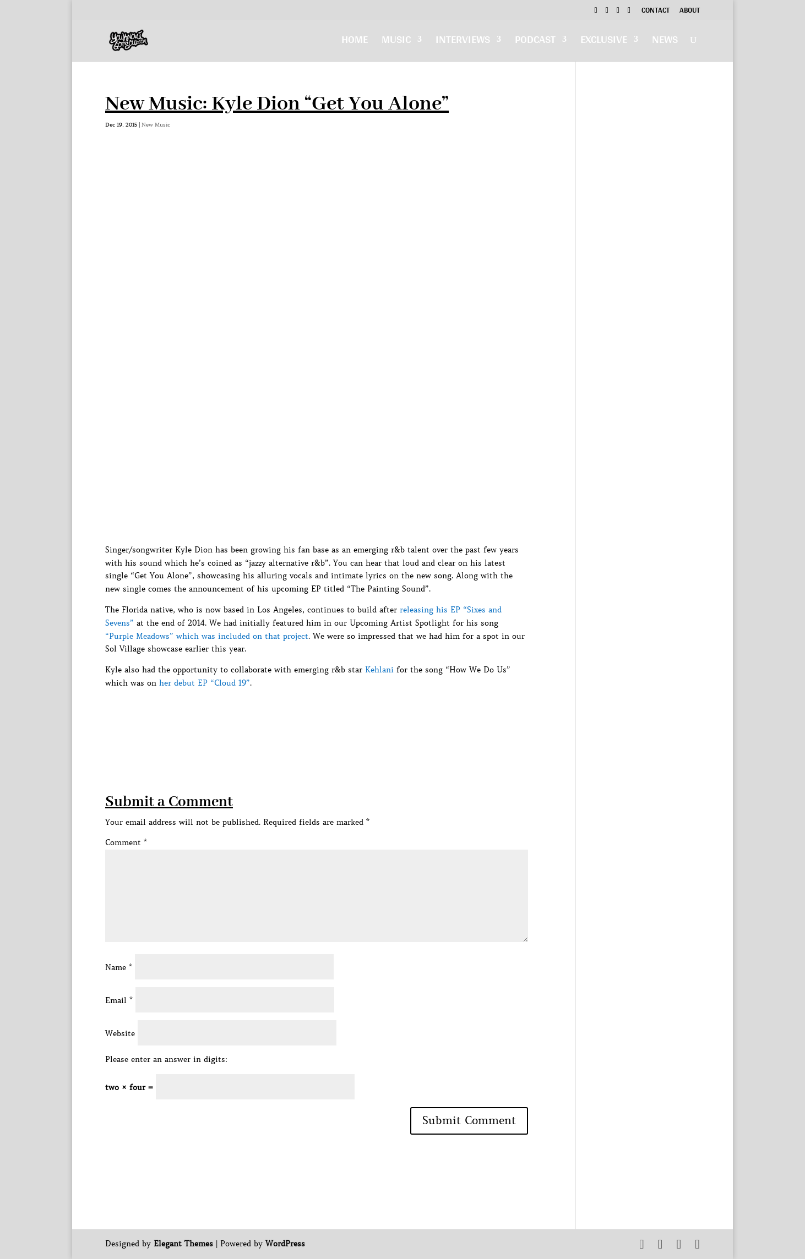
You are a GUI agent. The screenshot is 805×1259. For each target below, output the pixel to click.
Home (354, 42)
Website (120, 1033)
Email (119, 1000)
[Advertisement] (305, 715)
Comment (126, 842)
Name (118, 967)
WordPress (285, 1244)
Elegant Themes (183, 1244)
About (689, 11)
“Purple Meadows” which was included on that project (206, 636)
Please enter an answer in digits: (166, 1059)
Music (396, 42)
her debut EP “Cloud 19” (204, 683)
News (665, 42)
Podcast (535, 42)
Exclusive (603, 42)
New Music (156, 124)
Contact (655, 11)
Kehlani (379, 670)
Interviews (463, 42)
